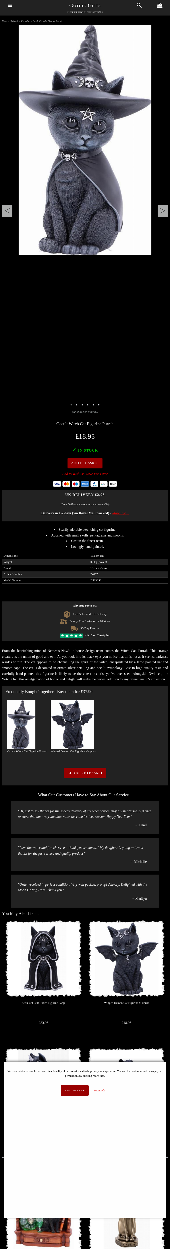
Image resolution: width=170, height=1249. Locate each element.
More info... (120, 513)
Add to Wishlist (73, 474)
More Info (99, 1090)
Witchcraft (14, 21)
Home (4, 21)
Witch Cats (25, 21)
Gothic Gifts (85, 5)
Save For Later (97, 474)
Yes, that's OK (74, 1090)
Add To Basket (85, 463)
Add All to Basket (84, 773)
